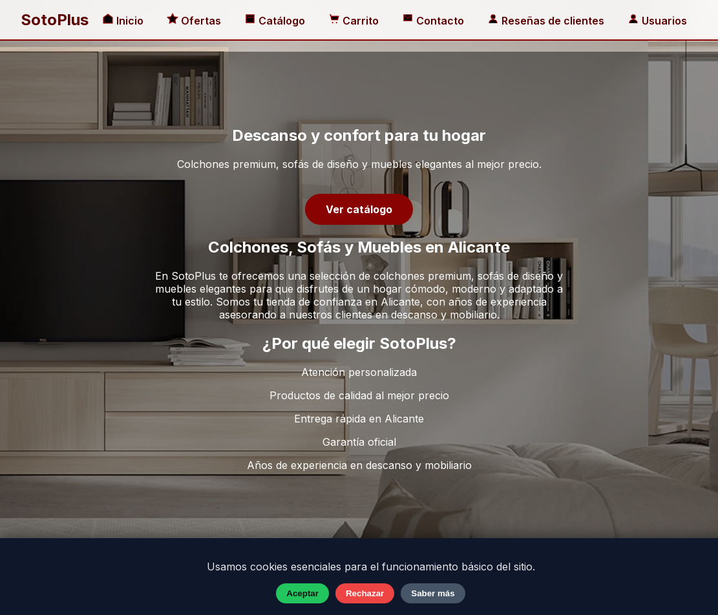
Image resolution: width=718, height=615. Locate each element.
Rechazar (365, 593)
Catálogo (276, 20)
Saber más (432, 593)
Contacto (434, 20)
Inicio (124, 20)
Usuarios (657, 20)
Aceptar (302, 593)
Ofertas (195, 20)
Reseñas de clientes (547, 20)
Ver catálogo (359, 209)
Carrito (354, 20)
